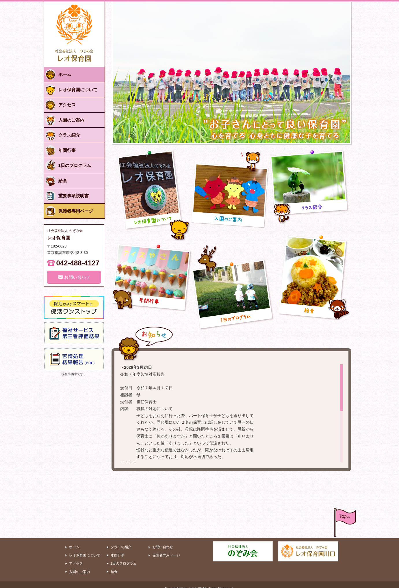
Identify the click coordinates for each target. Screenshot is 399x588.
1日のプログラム (124, 556)
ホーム (74, 539)
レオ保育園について (84, 548)
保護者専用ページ (166, 548)
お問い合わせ (162, 539)
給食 (114, 564)
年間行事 (118, 548)
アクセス (76, 556)
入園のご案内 (79, 564)
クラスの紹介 (121, 539)
